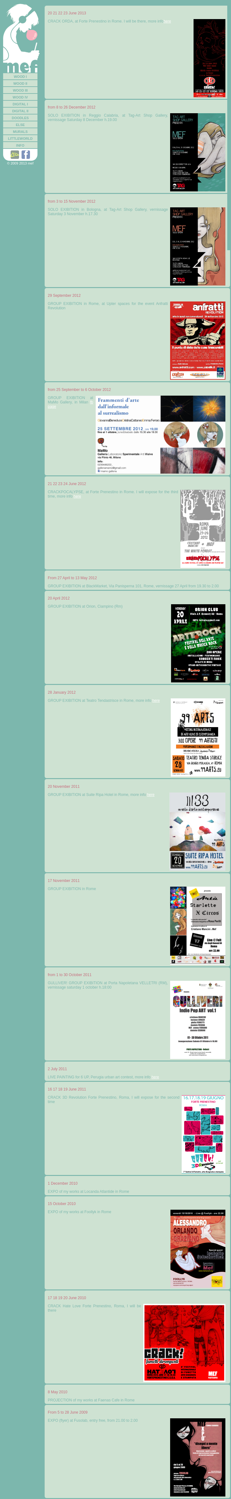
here (167, 21)
